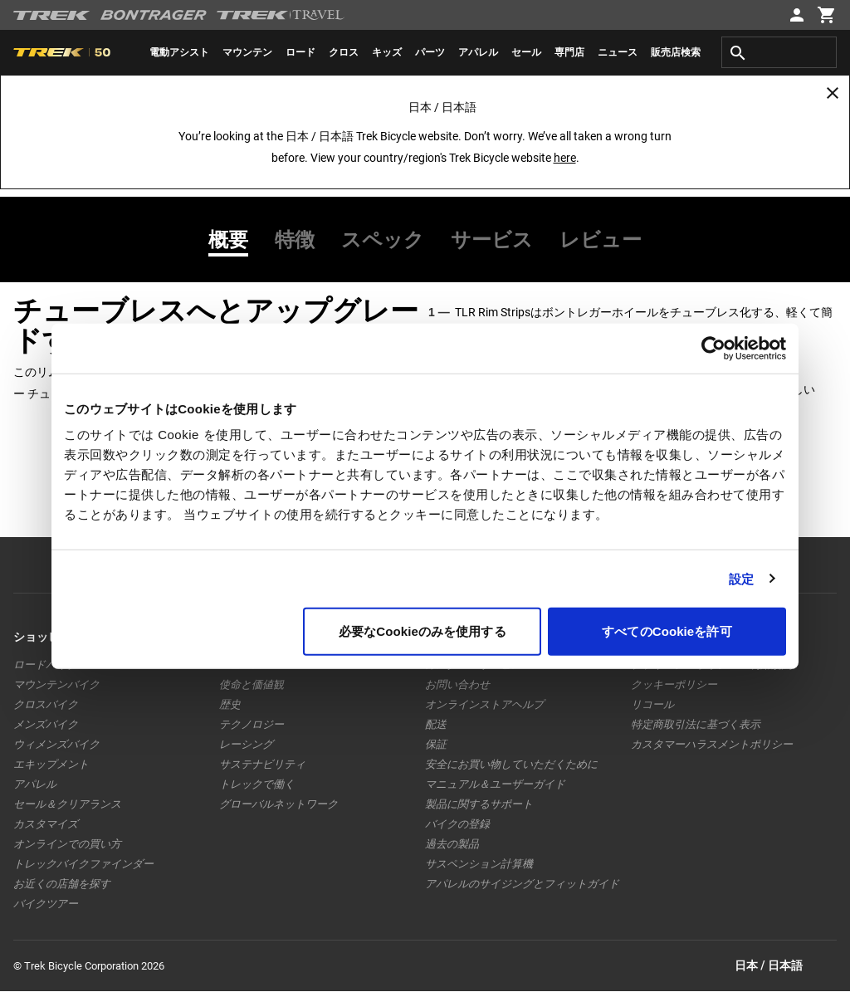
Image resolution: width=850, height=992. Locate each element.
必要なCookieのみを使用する (422, 631)
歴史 (230, 704)
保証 (436, 744)
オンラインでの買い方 (67, 844)
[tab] (234, 240)
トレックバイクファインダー (83, 864)
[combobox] (779, 52)
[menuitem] (179, 52)
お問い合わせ (457, 684)
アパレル (34, 784)
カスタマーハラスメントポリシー (712, 744)
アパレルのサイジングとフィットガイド (522, 883)
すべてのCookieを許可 (666, 631)
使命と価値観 (251, 684)
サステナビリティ (262, 764)
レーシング (246, 744)
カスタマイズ (45, 824)
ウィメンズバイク (56, 744)
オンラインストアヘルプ (484, 704)
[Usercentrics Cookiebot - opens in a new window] (713, 347)
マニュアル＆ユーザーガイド (495, 784)
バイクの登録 (457, 824)
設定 (741, 578)
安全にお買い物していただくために (511, 764)
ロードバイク (45, 664)
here (565, 157)
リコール (652, 704)
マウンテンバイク (56, 684)
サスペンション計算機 (479, 864)
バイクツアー (45, 903)
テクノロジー (251, 724)
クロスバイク (45, 704)
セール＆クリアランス (67, 804)
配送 (436, 724)
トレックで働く (257, 784)
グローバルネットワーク (278, 804)
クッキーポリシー (674, 684)
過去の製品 (452, 844)
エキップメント (51, 764)
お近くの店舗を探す (61, 883)
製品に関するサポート (479, 804)
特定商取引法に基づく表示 (695, 724)
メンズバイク (45, 724)
